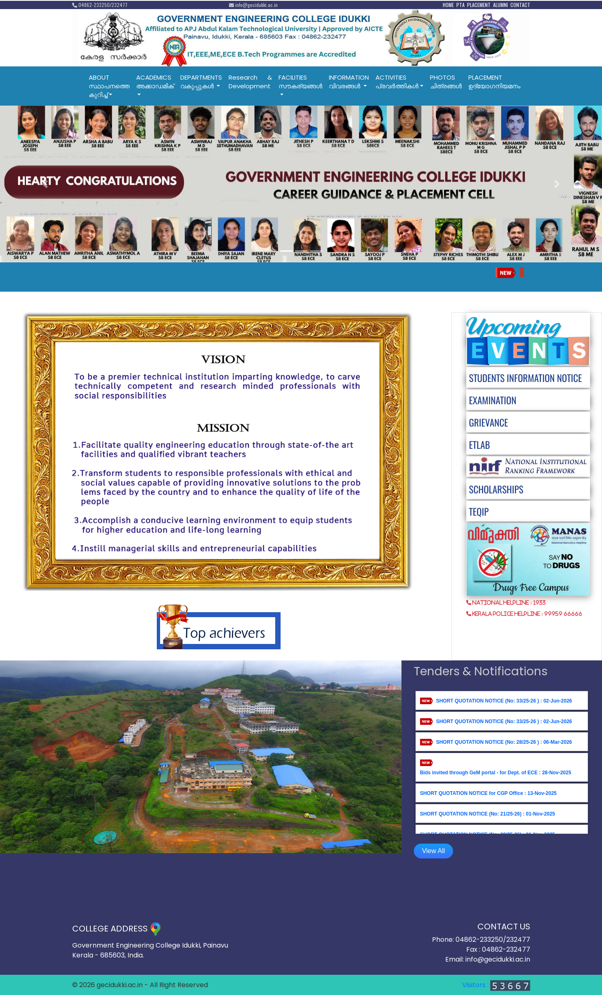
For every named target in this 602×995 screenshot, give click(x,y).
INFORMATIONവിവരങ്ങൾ (349, 81)
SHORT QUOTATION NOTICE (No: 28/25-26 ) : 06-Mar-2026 (504, 742)
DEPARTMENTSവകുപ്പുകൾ (201, 81)
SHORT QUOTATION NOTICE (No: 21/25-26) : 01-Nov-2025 (487, 814)
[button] (45, 184)
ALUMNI (500, 4)
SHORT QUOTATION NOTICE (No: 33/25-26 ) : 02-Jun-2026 (504, 701)
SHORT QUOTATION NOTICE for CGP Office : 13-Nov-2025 (488, 793)
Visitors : (496, 985)
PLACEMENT (479, 4)
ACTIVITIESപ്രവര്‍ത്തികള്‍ (396, 81)
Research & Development (250, 81)
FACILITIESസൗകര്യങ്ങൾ (300, 81)
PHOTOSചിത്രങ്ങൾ (446, 81)
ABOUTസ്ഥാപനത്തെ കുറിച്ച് (109, 86)
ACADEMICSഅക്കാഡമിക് (155, 81)
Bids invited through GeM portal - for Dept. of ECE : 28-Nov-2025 (495, 773)
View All (433, 850)
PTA (460, 4)
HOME (448, 4)
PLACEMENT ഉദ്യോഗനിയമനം (494, 81)
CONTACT (520, 4)
